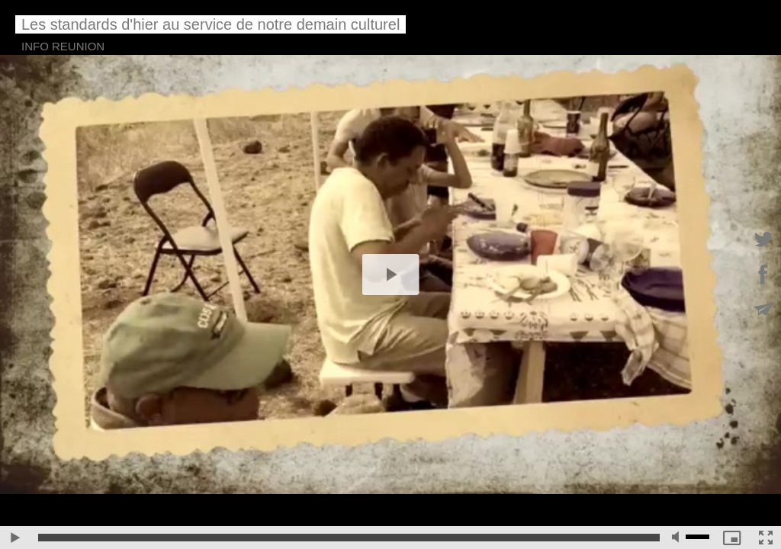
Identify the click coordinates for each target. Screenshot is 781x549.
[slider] (349, 537)
